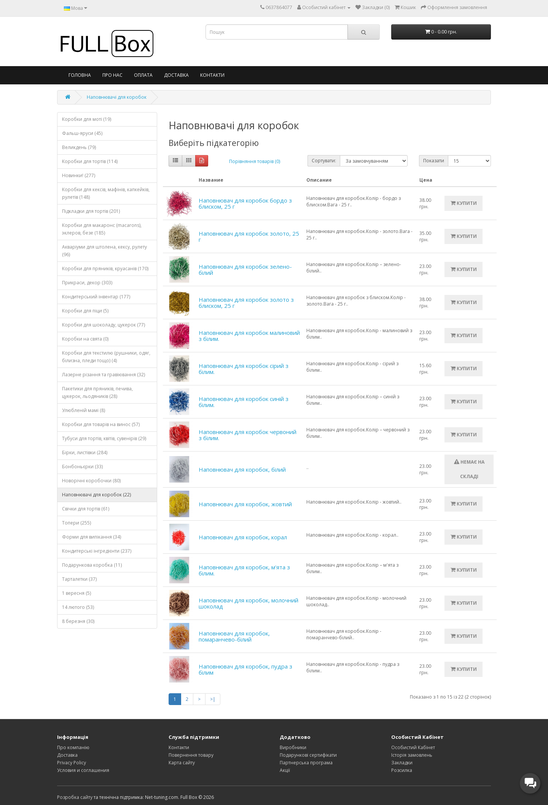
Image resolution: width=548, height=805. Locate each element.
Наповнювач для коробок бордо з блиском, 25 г (245, 203)
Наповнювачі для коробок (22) (96, 494)
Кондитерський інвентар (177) (96, 296)
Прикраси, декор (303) (87, 282)
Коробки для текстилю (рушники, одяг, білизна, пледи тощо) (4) (106, 357)
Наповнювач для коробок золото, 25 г (249, 237)
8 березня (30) (78, 621)
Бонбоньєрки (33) (82, 466)
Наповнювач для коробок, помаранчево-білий (234, 636)
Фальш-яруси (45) (82, 133)
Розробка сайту (74, 797)
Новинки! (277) (78, 175)
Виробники (293, 747)
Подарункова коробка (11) (92, 565)
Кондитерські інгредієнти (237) (96, 551)
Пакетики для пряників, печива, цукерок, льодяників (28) (97, 392)
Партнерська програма (306, 762)
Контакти (212, 75)
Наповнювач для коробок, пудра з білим (245, 669)
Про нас (112, 75)
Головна (79, 75)
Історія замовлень (411, 755)
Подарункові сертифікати (308, 755)
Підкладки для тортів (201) (91, 211)
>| (212, 699)
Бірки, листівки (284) (84, 452)
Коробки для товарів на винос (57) (101, 424)
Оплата (143, 75)
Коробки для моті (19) (86, 119)
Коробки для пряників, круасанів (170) (105, 268)
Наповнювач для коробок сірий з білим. (243, 369)
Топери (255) (76, 523)
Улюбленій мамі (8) (83, 410)
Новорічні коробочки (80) (91, 480)
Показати (433, 160)
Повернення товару (191, 755)
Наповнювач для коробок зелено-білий (245, 270)
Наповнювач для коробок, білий (242, 469)
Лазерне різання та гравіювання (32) (103, 374)
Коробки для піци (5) (85, 310)
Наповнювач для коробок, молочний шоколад (248, 603)
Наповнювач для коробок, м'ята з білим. (244, 570)
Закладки (402, 762)
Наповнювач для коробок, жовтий (245, 504)
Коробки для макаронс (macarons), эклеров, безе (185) (102, 229)
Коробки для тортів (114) (90, 161)
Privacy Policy (71, 762)
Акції (285, 770)
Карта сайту (182, 762)
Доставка (176, 75)
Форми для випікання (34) (91, 537)
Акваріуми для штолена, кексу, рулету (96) (104, 251)
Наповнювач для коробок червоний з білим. (247, 435)
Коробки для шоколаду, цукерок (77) (103, 325)
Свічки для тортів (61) (85, 509)
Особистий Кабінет (413, 747)
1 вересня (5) (76, 593)
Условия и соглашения (83, 770)
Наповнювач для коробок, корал (243, 537)
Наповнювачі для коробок (117, 97)
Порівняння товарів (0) (254, 161)
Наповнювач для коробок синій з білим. (243, 402)
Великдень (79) (79, 147)
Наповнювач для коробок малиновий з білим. (249, 336)
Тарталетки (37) (79, 579)
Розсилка (401, 770)
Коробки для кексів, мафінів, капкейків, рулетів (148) (106, 193)
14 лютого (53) (78, 607)
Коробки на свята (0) (85, 339)
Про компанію (73, 747)
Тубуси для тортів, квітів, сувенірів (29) (104, 438)
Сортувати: (324, 160)
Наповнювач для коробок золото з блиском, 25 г (246, 303)
